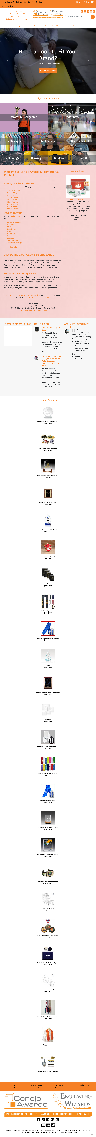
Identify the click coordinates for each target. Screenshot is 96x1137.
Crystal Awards (12, 195)
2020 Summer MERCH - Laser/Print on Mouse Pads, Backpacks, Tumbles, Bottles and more (51, 361)
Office (47, 26)
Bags (29, 26)
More (74, 26)
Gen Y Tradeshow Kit (78, 199)
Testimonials (84, 1085)
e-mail (31, 298)
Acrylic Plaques (13, 209)
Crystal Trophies (13, 197)
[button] (7, 61)
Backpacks (11, 234)
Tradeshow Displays (14, 243)
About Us (12, 1085)
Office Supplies (12, 240)
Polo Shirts (11, 225)
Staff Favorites (12, 247)
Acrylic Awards (12, 204)
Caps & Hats (11, 229)
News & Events (36, 1085)
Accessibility (36, 1088)
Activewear (11, 227)
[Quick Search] (78, 17)
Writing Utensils (13, 245)
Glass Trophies (12, 202)
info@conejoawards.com (16, 14)
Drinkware (38, 26)
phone (36, 298)
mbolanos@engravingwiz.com (16, 19)
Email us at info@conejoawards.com (33, 310)
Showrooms (60, 1085)
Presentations (60, 1088)
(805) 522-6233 (16, 17)
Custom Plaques (13, 193)
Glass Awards (12, 200)
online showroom (17, 216)
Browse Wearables (48, 70)
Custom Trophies (13, 191)
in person (45, 298)
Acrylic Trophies (13, 207)
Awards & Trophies (14, 222)
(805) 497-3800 (16, 11)
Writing (66, 26)
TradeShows (56, 26)
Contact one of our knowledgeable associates (23, 295)
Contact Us (12, 1088)
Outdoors (10, 238)
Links (84, 1088)
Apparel (21, 26)
